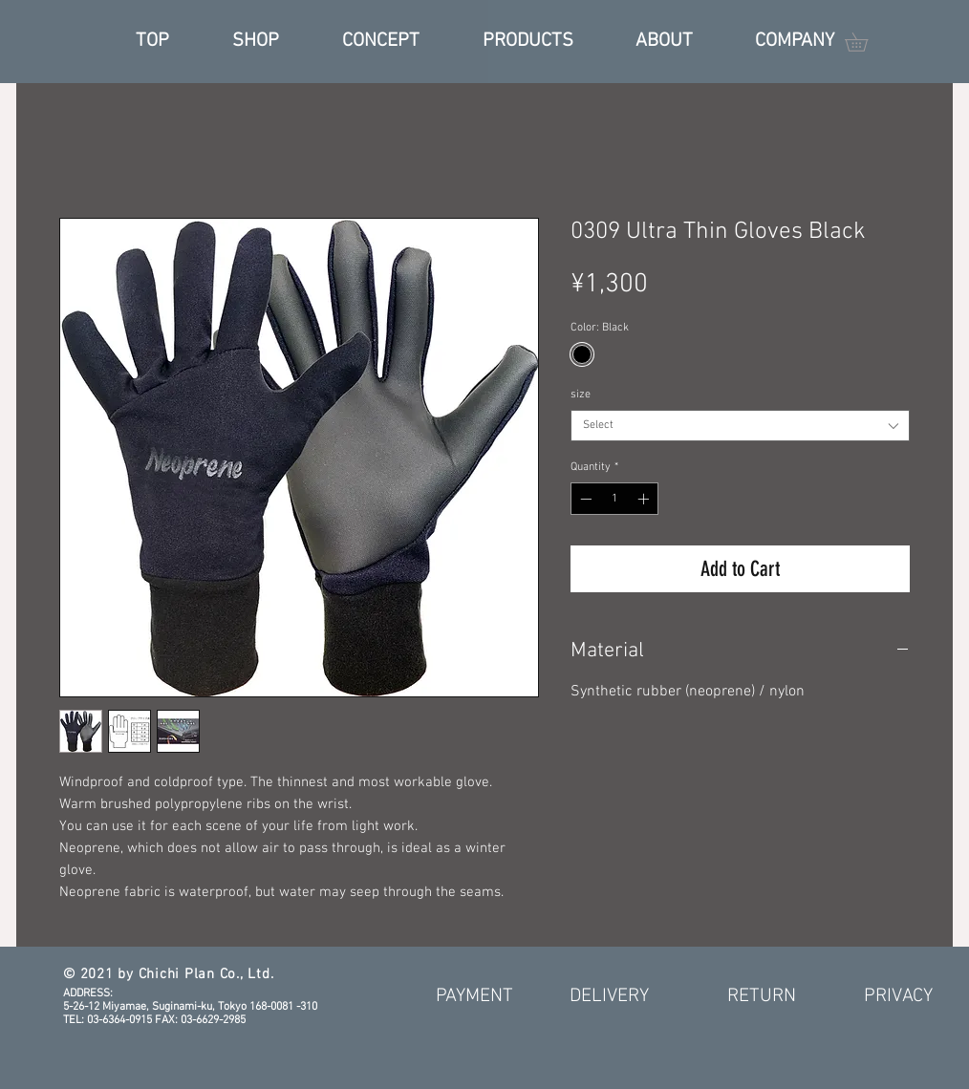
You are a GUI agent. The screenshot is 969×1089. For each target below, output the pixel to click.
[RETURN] (761, 996)
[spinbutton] (614, 498)
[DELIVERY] (609, 996)
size (581, 394)
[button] (865, 42)
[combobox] (740, 425)
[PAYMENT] (474, 996)
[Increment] (645, 498)
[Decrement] (583, 498)
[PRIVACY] (898, 996)
